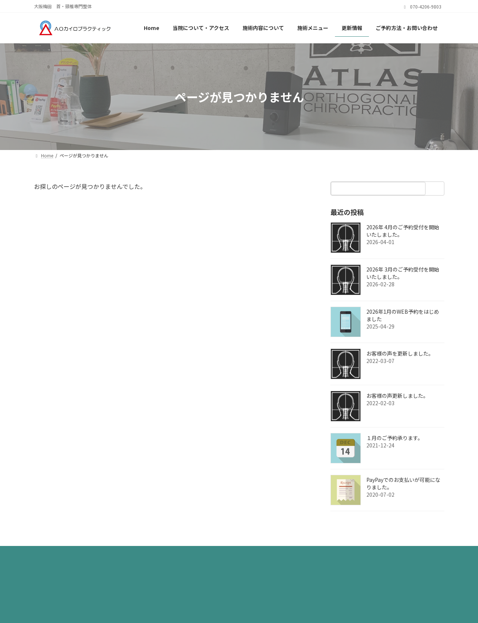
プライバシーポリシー (68, 554)
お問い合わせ (175, 554)
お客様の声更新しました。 (397, 395)
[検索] (436, 188)
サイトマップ (126, 554)
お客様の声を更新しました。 (400, 353)
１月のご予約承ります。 (394, 438)
